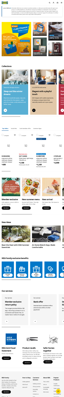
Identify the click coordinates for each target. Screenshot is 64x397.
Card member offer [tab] (25, 128)
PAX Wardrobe (57, 394)
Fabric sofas (57, 388)
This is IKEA (46, 381)
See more (6, 208)
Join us (45, 384)
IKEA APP (24, 387)
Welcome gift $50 (22, 275)
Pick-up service (36, 386)
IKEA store (46, 392)
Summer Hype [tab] (37, 128)
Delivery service (37, 384)
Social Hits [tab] (14, 128)
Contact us (36, 394)
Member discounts (50, 275)
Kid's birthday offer (36, 275)
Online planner (26, 381)
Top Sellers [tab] (5, 128)
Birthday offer (8, 275)
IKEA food (25, 384)
